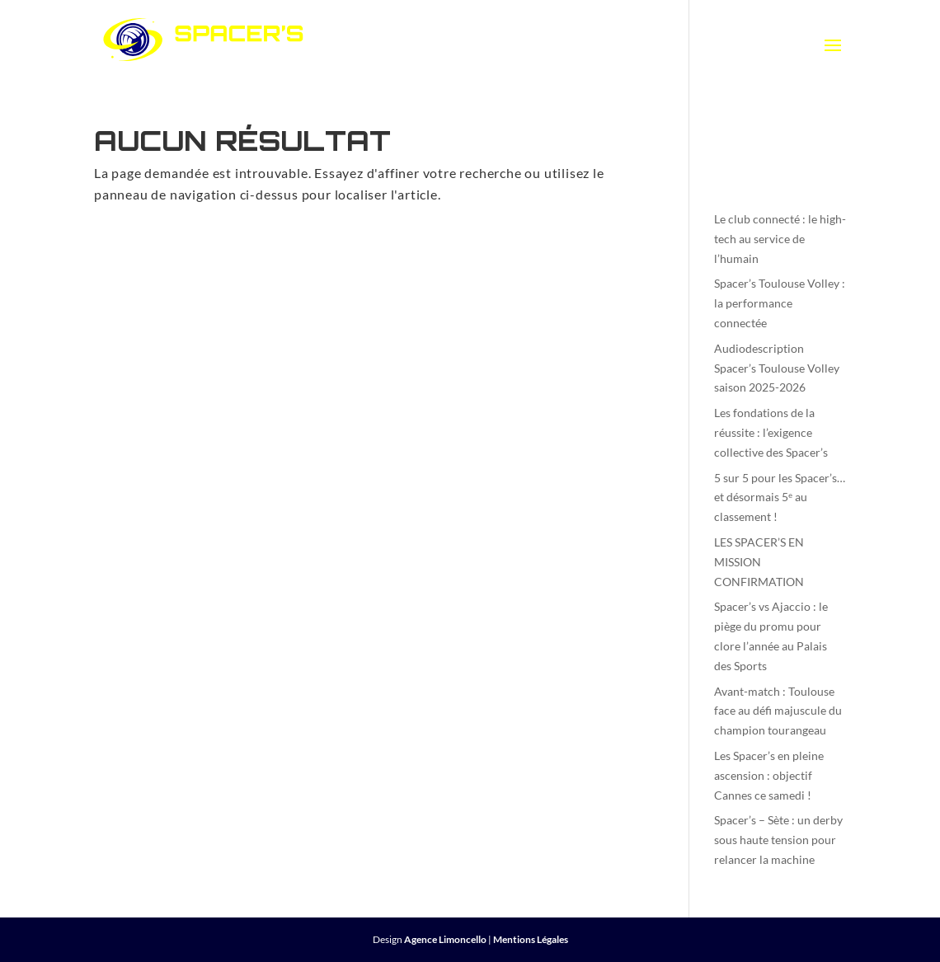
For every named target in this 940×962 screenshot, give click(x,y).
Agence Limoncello (445, 939)
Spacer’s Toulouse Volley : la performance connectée (779, 303)
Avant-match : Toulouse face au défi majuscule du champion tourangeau (778, 711)
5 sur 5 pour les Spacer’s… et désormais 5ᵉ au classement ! (779, 497)
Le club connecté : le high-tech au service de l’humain (780, 238)
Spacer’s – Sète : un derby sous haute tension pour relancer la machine (778, 839)
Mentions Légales (530, 939)
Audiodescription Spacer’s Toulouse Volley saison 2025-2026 (776, 368)
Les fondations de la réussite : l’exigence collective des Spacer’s (771, 432)
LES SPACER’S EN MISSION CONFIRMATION (759, 562)
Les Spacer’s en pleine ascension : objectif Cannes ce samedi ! (769, 775)
